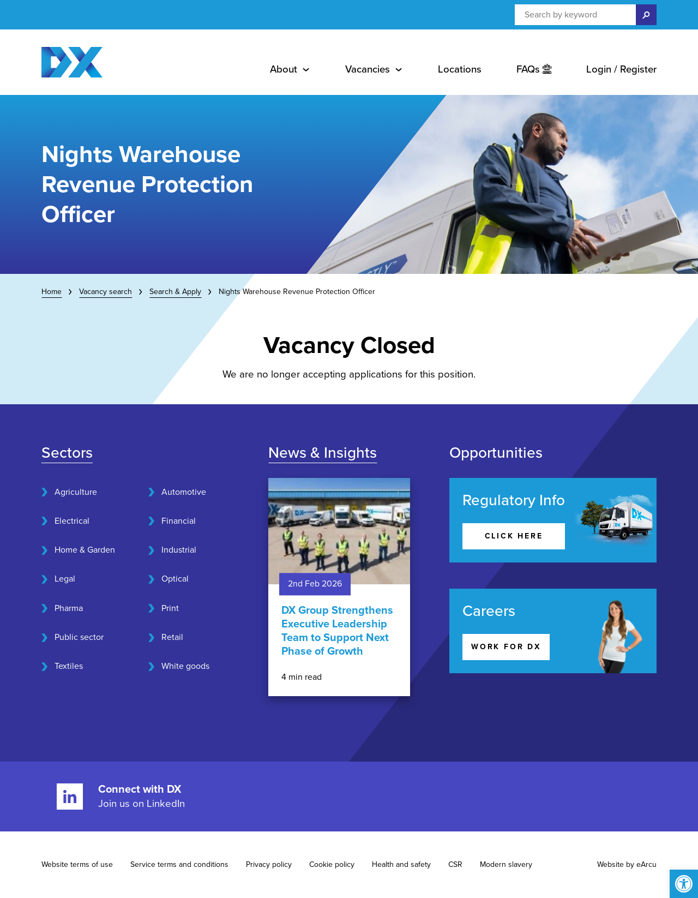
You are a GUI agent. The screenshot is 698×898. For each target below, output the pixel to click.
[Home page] (72, 62)
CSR (455, 864)
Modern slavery (506, 864)
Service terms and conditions (179, 864)
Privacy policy (269, 864)
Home (51, 291)
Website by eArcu (627, 864)
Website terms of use (77, 864)
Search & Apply (175, 291)
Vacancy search (105, 291)
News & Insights (322, 453)
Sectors (67, 453)
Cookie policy (331, 864)
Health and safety (401, 864)
